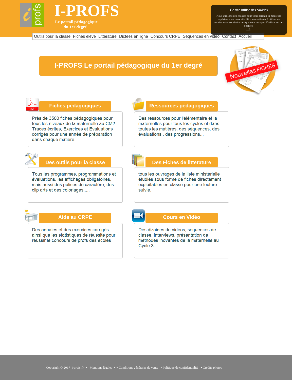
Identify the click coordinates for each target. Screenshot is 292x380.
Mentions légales (100, 367)
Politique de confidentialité (180, 367)
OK (248, 28)
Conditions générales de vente (138, 367)
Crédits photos (213, 367)
